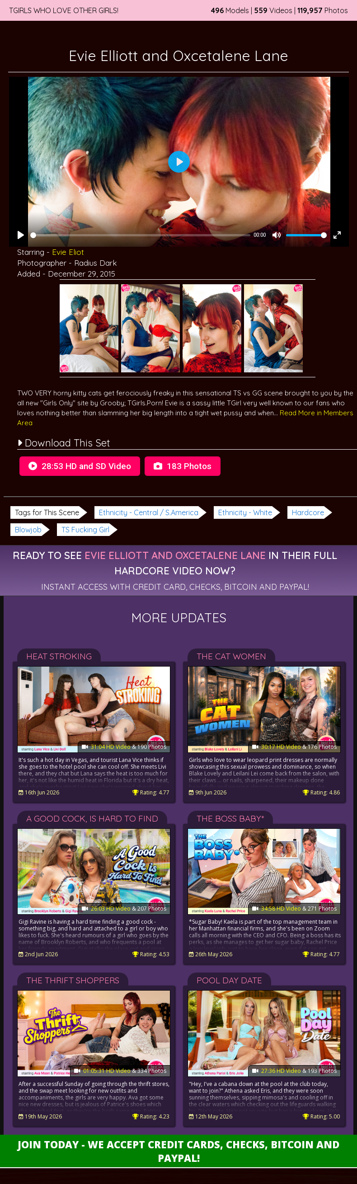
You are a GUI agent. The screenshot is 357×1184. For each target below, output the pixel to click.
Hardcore (308, 512)
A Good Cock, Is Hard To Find (92, 818)
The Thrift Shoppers (72, 980)
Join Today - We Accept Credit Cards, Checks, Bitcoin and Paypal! (178, 1151)
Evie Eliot (68, 252)
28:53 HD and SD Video (79, 466)
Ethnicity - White (245, 512)
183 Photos (182, 466)
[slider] (140, 235)
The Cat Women (231, 656)
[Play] (21, 235)
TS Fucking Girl (85, 529)
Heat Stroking (59, 656)
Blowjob (28, 529)
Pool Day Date (229, 980)
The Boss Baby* (230, 818)
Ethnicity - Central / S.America (148, 512)
